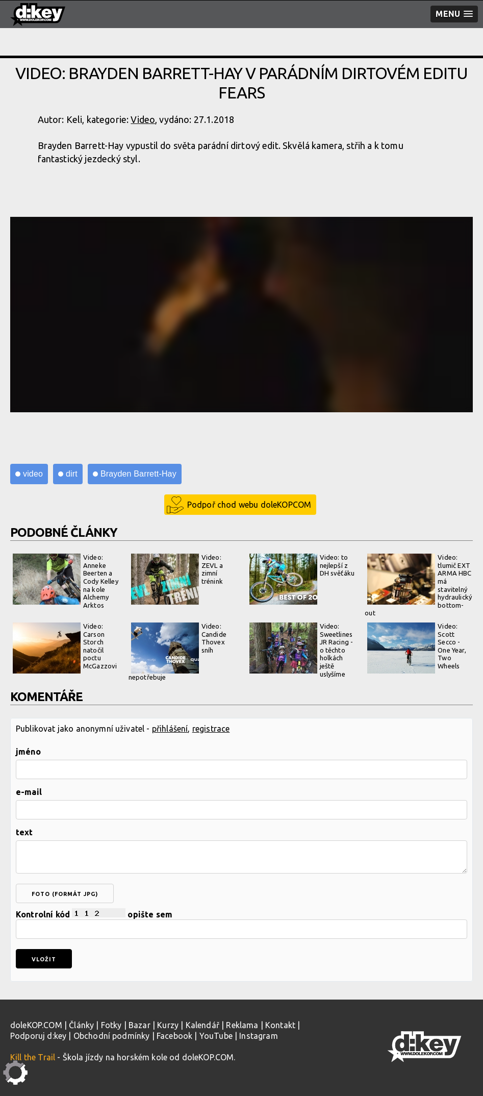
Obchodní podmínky (111, 1035)
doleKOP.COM (36, 1025)
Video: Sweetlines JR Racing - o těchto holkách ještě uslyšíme (301, 650)
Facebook (174, 1035)
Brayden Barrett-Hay (138, 473)
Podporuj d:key (38, 1035)
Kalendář (202, 1025)
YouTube (216, 1035)
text (24, 832)
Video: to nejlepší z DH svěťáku (302, 579)
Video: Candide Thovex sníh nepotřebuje (177, 651)
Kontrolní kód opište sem (241, 923)
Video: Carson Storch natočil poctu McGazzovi (65, 648)
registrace (211, 728)
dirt (72, 473)
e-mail (29, 791)
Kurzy (168, 1025)
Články (81, 1025)
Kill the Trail (32, 1057)
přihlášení (170, 728)
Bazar (139, 1025)
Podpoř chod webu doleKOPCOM (249, 504)
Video (143, 119)
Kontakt (280, 1025)
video (33, 473)
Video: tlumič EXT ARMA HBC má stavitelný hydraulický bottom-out (418, 585)
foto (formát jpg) (65, 894)
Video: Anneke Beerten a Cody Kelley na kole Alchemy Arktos (65, 581)
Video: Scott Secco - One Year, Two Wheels (416, 648)
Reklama (242, 1025)
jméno (28, 751)
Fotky (111, 1025)
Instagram (258, 1035)
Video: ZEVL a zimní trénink (177, 579)
